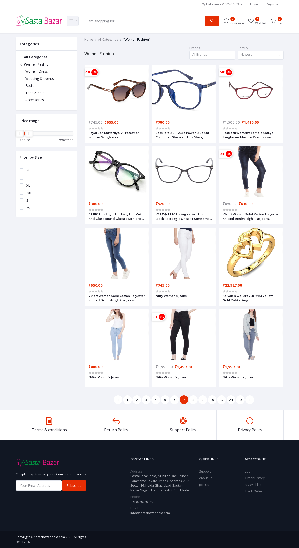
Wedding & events (39, 78)
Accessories (34, 99)
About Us (205, 478)
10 (212, 399)
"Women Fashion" (136, 39)
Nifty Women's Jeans (171, 296)
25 (240, 399)
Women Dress (36, 71)
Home (88, 39)
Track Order (253, 491)
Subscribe (74, 485)
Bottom (31, 85)
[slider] (20, 133)
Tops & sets (34, 92)
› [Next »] (249, 399)
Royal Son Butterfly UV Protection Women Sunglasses (114, 135)
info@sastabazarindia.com (150, 513)
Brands (194, 48)
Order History (255, 478)
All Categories (33, 57)
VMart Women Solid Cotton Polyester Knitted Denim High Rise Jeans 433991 (251, 216)
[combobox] (212, 55)
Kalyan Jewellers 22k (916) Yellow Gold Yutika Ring (248, 298)
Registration (275, 4)
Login (254, 4)
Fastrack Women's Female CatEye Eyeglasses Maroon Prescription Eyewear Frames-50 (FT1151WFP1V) (249, 135)
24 (231, 399)
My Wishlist (253, 484)
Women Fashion (35, 64)
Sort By (243, 48)
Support (205, 471)
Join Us (204, 484)
